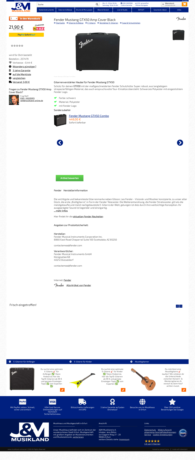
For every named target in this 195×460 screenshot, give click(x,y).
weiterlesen (78, 437)
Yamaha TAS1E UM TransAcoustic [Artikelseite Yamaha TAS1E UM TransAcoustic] (164, 347)
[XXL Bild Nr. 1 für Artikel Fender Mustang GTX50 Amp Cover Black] (178, 35)
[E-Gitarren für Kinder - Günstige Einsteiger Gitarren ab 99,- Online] (123, 390)
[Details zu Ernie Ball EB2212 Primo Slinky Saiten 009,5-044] (174, 142)
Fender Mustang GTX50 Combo (89, 115)
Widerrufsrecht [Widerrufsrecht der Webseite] (165, 430)
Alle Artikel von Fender (78, 285)
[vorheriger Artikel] (59, 142)
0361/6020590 (127, 3)
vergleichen (17, 78)
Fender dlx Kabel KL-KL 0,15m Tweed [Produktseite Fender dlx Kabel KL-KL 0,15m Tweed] (147, 163)
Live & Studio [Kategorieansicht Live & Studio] (122, 10)
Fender (67, 280)
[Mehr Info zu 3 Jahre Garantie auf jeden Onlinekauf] (112, 406)
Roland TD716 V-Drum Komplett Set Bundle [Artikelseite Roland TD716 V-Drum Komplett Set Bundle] (30, 347)
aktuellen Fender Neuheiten (88, 216)
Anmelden (185, 1)
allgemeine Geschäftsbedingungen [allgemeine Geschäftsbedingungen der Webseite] (160, 432)
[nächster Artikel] (180, 142)
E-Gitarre (91, 23)
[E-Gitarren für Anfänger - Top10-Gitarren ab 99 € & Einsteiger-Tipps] (62, 390)
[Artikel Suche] (66, 4)
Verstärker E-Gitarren (109, 23)
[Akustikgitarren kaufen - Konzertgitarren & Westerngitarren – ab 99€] (184, 390)
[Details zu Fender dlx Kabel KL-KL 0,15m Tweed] (147, 142)
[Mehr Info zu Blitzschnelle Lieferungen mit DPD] (82, 406)
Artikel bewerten (69, 178)
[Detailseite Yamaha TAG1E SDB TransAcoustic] (75, 329)
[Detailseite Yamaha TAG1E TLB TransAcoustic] (120, 329)
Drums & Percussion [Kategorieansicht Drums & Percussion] (84, 10)
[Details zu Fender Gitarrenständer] (120, 142)
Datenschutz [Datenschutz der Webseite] (150, 430)
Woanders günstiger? (22, 66)
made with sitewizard (179, 449)
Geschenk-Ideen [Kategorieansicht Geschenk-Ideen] (160, 10)
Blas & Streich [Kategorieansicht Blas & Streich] (103, 10)
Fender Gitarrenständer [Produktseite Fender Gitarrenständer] (120, 162)
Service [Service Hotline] (147, 434)
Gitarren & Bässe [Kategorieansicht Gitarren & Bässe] (65, 10)
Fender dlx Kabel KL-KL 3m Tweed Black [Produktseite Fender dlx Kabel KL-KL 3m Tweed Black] (67, 163)
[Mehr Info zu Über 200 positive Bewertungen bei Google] (172, 406)
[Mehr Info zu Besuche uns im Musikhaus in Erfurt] (142, 406)
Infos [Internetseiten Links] (179, 10)
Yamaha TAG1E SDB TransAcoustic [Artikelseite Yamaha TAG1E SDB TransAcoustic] (75, 347)
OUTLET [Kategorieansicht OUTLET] (141, 10)
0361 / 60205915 (27, 98)
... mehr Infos (61, 210)
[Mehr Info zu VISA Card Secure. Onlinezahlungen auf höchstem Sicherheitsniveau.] (52, 408)
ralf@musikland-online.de (31, 100)
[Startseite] (21, 7)
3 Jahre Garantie (19, 70)
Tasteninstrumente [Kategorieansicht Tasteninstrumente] (46, 10)
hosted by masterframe (160, 449)
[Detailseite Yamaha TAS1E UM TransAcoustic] (164, 329)
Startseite (60, 23)
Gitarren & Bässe (76, 23)
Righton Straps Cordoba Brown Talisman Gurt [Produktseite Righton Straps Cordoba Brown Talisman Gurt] (94, 163)
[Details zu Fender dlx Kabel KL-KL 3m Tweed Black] (67, 142)
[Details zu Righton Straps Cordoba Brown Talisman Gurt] (94, 142)
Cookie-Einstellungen (162, 434)
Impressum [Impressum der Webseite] (124, 439)
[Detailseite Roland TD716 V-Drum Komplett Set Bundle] (30, 329)
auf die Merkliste (20, 74)
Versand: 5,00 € (19, 82)
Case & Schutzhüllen (131, 23)
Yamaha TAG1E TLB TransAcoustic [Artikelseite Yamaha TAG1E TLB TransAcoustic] (119, 347)
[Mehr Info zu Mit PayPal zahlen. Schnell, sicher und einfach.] (22, 406)
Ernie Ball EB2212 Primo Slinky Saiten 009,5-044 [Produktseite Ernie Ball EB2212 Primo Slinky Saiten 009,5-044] (173, 163)
